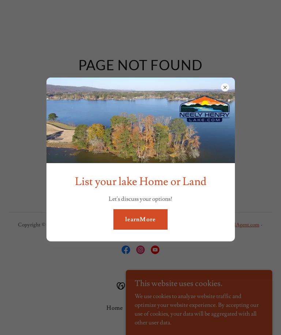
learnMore (140, 219)
